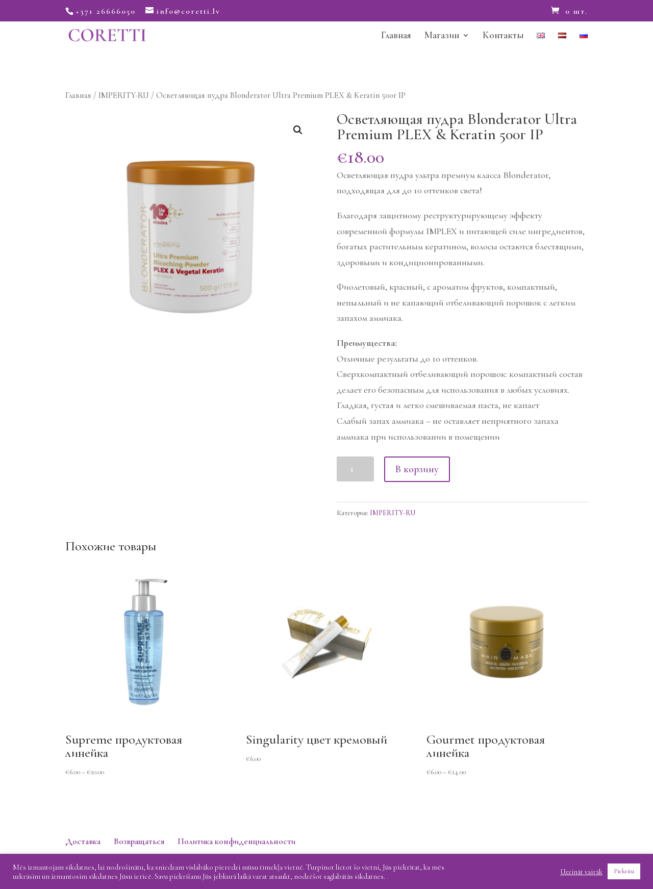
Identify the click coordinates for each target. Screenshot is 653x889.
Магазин (441, 36)
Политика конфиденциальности (236, 841)
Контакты (503, 36)
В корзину (417, 469)
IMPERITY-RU (123, 95)
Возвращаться (139, 841)
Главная (396, 36)
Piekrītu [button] (624, 871)
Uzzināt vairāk (581, 871)
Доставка (83, 841)
